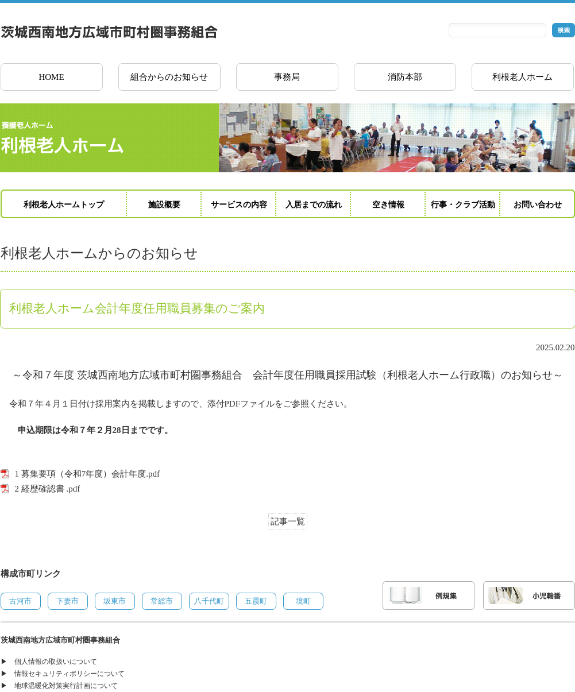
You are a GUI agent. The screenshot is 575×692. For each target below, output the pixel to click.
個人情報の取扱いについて (55, 662)
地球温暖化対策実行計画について (66, 686)
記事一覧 (288, 521)
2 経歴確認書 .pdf (47, 488)
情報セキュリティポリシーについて (69, 674)
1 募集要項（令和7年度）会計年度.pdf (87, 473)
